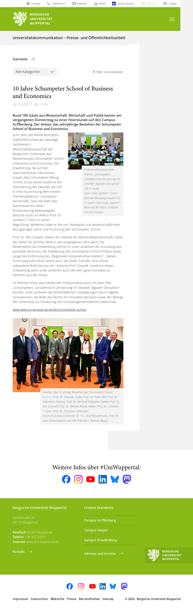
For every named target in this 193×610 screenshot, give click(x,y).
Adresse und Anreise (100, 553)
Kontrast (35, 3)
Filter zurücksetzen (109, 72)
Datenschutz (39, 599)
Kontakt (19, 551)
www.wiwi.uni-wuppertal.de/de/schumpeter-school (49, 309)
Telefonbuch (58, 3)
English (173, 3)
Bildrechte (57, 599)
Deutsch (151, 3)
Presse (71, 599)
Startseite (20, 59)
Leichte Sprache (125, 3)
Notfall (102, 3)
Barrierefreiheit (89, 599)
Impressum (20, 599)
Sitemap (108, 599)
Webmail (82, 3)
